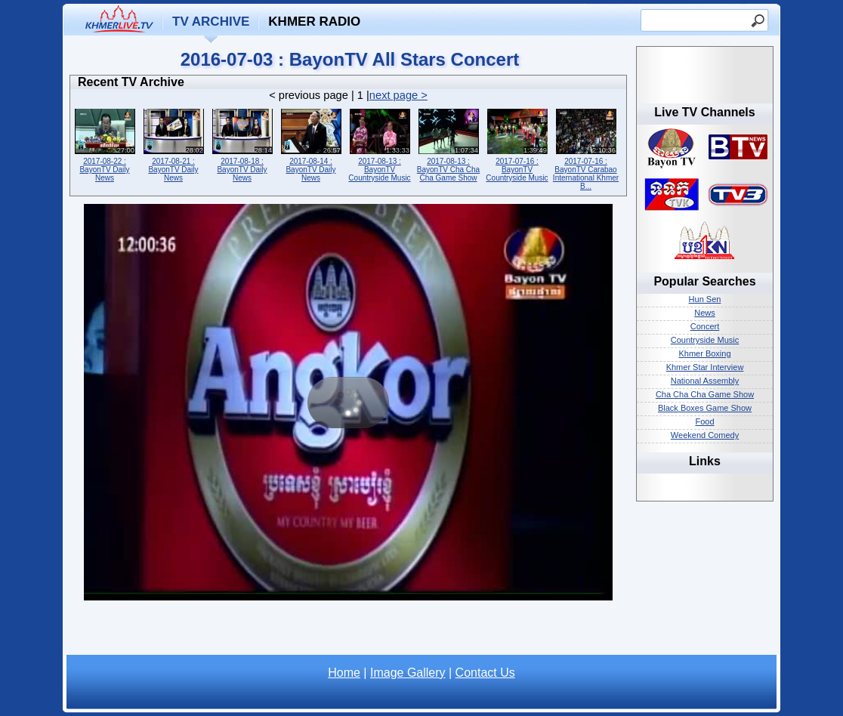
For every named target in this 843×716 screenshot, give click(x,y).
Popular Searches (704, 281)
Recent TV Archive (131, 82)
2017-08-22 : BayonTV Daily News (104, 144)
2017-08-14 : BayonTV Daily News (310, 144)
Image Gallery (408, 672)
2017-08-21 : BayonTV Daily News (173, 144)
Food (704, 421)
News (704, 312)
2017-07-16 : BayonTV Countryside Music (517, 144)
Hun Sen (705, 299)
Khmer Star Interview (705, 367)
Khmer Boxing (704, 353)
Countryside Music (705, 339)
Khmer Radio (314, 21)
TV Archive (210, 21)
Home (344, 672)
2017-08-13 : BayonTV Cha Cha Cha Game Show (448, 144)
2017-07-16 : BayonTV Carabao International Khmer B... (585, 148)
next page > (398, 95)
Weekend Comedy (705, 435)
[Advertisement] (348, 632)
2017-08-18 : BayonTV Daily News (242, 144)
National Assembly (705, 380)
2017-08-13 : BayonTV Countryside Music (379, 144)
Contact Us (485, 672)
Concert (705, 326)
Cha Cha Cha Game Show (705, 394)
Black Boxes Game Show (705, 407)
